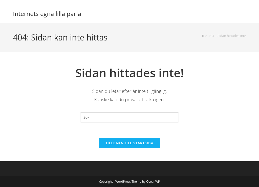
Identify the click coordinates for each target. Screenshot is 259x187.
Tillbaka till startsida (129, 143)
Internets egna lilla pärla (47, 13)
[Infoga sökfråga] (129, 117)
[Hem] (203, 35)
